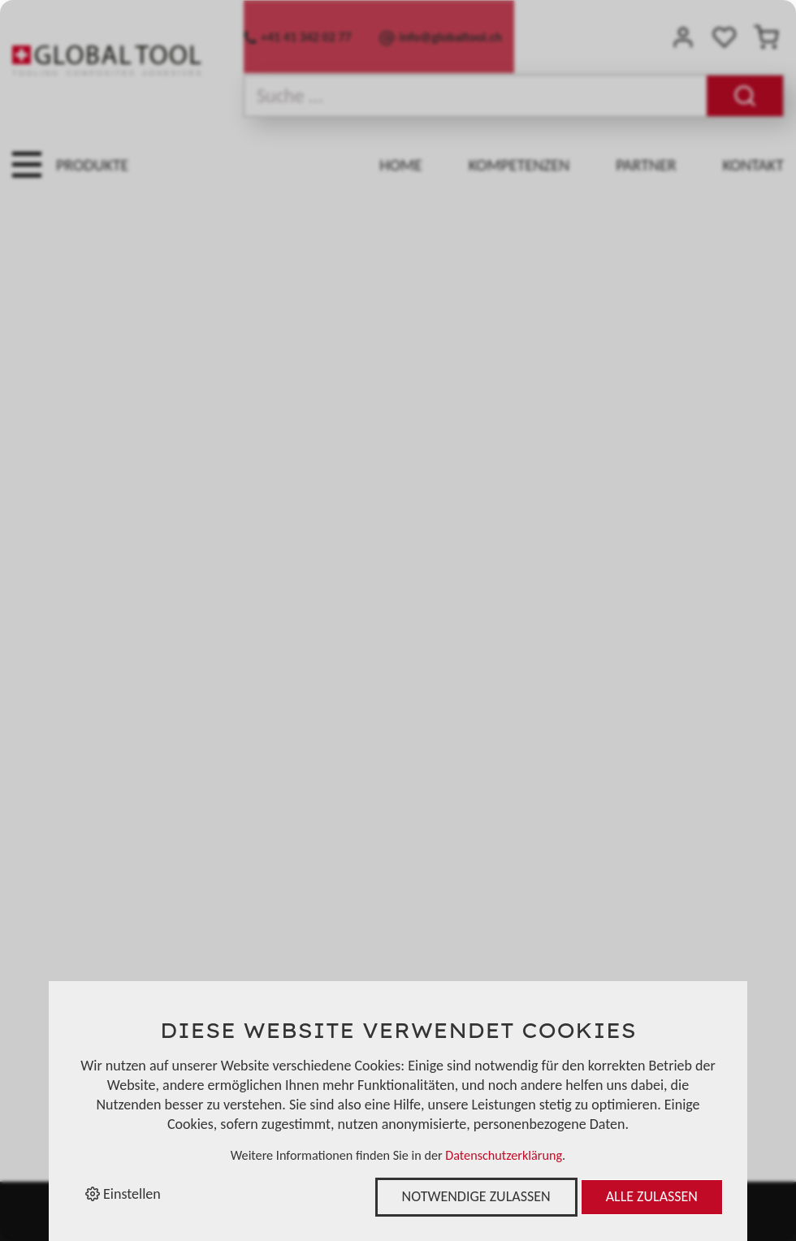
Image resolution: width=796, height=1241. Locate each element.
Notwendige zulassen (476, 1196)
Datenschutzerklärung (503, 1155)
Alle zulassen (652, 1196)
